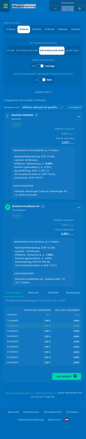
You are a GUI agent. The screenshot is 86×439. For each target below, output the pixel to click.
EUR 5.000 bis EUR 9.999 (27, 51)
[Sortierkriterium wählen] (42, 107)
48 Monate (62, 29)
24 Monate (36, 29)
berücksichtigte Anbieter (18, 393)
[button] (43, 156)
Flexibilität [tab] (53, 292)
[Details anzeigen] (79, 116)
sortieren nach (11, 107)
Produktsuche (31, 412)
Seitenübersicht (53, 412)
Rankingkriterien (45, 393)
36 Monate (49, 29)
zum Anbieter (67, 376)
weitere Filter (43, 92)
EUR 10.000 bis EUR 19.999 (52, 51)
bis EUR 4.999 (8, 51)
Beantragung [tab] (73, 292)
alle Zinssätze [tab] (13, 292)
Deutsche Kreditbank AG (26, 206)
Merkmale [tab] (33, 292)
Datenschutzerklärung (31, 419)
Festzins (16, 124)
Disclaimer (73, 412)
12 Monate (10, 29)
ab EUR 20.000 (72, 51)
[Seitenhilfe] (80, 8)
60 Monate (76, 29)
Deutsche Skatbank (22, 115)
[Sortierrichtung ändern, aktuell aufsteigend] (74, 107)
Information (67, 3)
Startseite (13, 412)
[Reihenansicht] (55, 8)
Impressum (54, 419)
